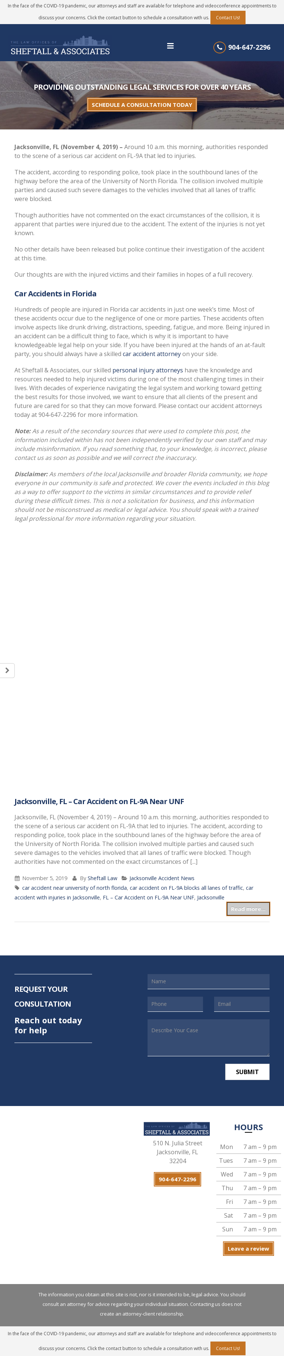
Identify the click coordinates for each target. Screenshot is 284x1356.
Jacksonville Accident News (162, 878)
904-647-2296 (249, 47)
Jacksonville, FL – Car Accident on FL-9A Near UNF (99, 801)
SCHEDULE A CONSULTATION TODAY (142, 104)
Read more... (248, 908)
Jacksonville (210, 897)
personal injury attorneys (147, 370)
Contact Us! (228, 17)
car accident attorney (152, 354)
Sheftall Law (102, 878)
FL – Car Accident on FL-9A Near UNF (148, 897)
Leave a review (248, 1248)
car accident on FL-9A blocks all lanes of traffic (186, 887)
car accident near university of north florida (74, 887)
